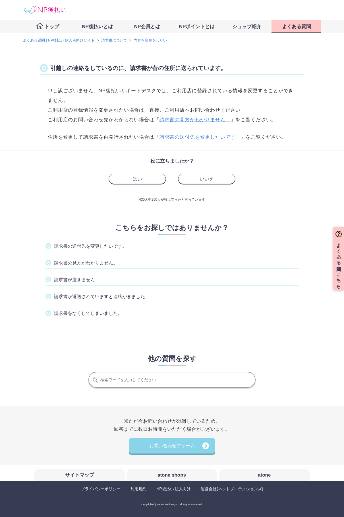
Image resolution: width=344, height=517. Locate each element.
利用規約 (138, 489)
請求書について (114, 40)
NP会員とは (147, 26)
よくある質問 (296, 26)
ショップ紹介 (246, 26)
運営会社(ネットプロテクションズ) (232, 489)
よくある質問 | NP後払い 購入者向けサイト (59, 40)
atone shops (172, 475)
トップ (52, 26)
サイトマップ (79, 475)
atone (264, 475)
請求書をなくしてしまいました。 (88, 313)
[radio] (137, 179)
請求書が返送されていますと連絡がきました (99, 296)
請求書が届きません (74, 279)
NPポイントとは (197, 26)
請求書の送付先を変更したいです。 (90, 246)
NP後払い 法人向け (173, 489)
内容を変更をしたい (150, 40)
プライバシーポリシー (101, 489)
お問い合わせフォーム (172, 445)
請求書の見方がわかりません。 (195, 119)
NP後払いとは (97, 26)
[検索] (172, 380)
